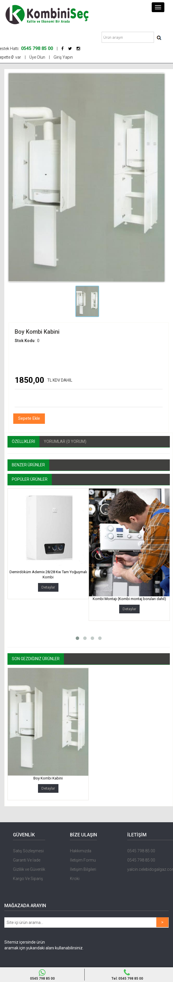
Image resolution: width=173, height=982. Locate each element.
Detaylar (48, 587)
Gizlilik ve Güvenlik (29, 869)
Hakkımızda (80, 851)
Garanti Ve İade (26, 860)
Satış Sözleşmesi (28, 851)
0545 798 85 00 (42, 975)
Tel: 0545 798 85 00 (127, 975)
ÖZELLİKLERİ (23, 441)
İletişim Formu (83, 860)
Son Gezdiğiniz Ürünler (36, 658)
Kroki (74, 878)
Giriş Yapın (63, 57)
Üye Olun (37, 57)
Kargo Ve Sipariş (28, 878)
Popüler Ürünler (29, 479)
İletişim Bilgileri (83, 869)
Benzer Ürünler (28, 465)
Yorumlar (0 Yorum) (65, 441)
